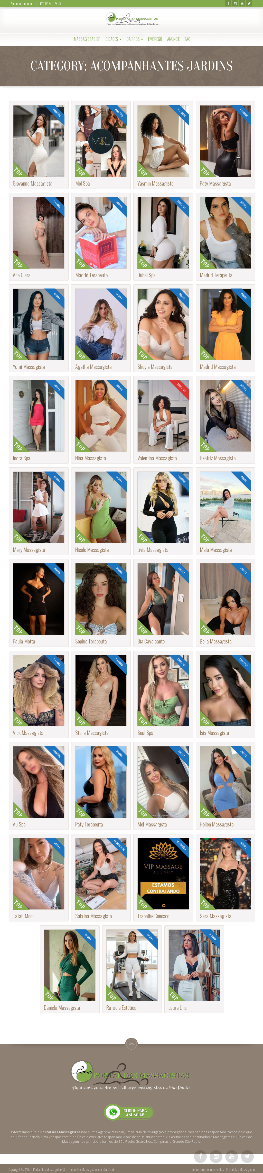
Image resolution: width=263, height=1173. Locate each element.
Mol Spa (82, 183)
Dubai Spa (146, 275)
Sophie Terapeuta (91, 641)
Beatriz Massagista (218, 458)
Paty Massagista (215, 183)
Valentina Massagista (157, 458)
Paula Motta (24, 641)
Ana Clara (22, 275)
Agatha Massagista (93, 366)
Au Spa (19, 824)
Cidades (113, 39)
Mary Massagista (29, 549)
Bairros (135, 39)
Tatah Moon (23, 916)
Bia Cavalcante (151, 641)
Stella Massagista (92, 732)
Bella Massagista (216, 641)
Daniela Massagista (62, 1007)
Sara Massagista (215, 916)
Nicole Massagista (92, 549)
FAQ (188, 39)
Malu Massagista (216, 549)
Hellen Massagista (217, 824)
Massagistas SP (87, 39)
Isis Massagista (214, 732)
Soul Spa (145, 732)
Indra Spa (21, 458)
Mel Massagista (152, 824)
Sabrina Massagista (93, 916)
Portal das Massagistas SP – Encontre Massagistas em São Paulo (74, 1169)
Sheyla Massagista (155, 366)
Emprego (155, 39)
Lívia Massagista (152, 549)
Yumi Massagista (29, 366)
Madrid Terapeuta (91, 275)
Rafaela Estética (121, 1007)
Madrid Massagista (218, 366)
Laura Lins (177, 1007)
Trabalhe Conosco (153, 916)
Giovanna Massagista (32, 183)
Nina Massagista (90, 458)
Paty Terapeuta (89, 824)
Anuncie (173, 39)
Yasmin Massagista (155, 183)
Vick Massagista (28, 732)
